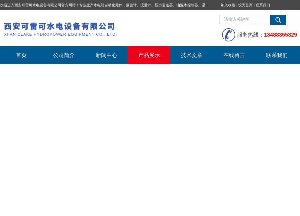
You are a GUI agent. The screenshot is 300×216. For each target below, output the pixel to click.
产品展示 (149, 55)
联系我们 (263, 5)
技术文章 (191, 55)
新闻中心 (106, 55)
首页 (21, 55)
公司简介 (64, 55)
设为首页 (245, 5)
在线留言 (234, 55)
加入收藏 (228, 5)
